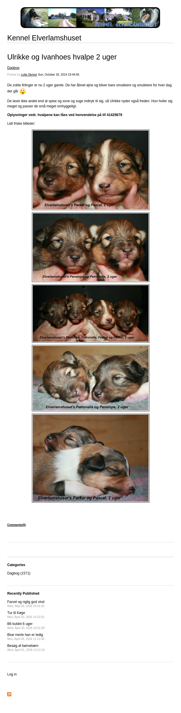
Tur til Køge (25, 615)
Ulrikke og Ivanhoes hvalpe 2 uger (62, 57)
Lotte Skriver (29, 74)
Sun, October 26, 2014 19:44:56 (58, 74)
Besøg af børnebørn (26, 648)
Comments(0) (16, 525)
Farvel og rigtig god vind (25, 604)
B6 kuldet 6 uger (26, 626)
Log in (12, 674)
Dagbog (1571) (18, 573)
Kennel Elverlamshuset (44, 38)
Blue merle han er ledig (25, 637)
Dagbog (13, 68)
